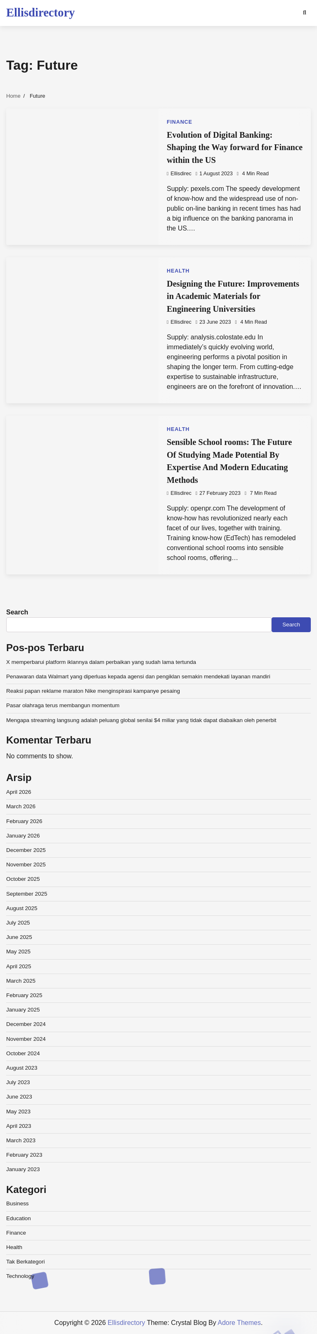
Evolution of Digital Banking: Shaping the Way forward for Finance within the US (235, 147)
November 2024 (26, 1039)
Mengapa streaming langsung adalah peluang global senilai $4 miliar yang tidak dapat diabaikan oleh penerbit (141, 720)
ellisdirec (179, 173)
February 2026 (24, 821)
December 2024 (26, 1024)
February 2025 (24, 995)
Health (178, 271)
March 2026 (20, 806)
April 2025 (18, 966)
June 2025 (19, 937)
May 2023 (18, 1111)
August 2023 (22, 1068)
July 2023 (18, 1082)
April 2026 (18, 792)
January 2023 (23, 1169)
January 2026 (23, 836)
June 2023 (19, 1097)
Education (18, 1218)
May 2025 (18, 951)
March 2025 (20, 981)
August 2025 (22, 908)
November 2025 (26, 864)
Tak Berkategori (25, 1262)
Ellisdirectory (40, 12)
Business (17, 1203)
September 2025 (26, 894)
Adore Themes (239, 1322)
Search (17, 612)
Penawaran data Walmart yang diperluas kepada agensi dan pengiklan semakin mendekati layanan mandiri (138, 676)
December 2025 (26, 850)
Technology (20, 1276)
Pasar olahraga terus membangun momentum (62, 705)
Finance (179, 122)
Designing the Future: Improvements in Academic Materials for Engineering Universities (233, 296)
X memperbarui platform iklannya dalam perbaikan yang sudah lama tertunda (101, 662)
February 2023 (24, 1155)
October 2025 (23, 879)
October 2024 (23, 1053)
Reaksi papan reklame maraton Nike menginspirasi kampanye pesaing (93, 691)
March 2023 (20, 1140)
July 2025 (18, 923)
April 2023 (18, 1126)
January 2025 (23, 1010)
